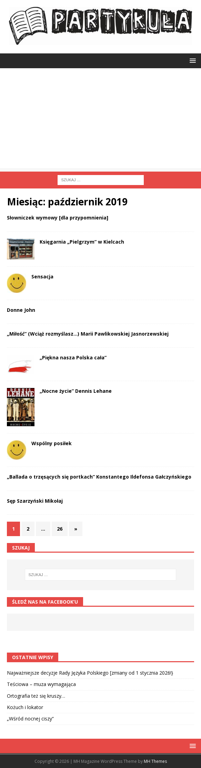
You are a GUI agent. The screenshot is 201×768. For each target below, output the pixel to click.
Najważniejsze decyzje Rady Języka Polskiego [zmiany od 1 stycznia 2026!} (90, 672)
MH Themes (155, 761)
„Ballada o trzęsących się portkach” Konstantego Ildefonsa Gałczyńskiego (99, 476)
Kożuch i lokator (25, 707)
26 (59, 528)
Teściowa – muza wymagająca (41, 684)
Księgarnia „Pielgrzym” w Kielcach (82, 241)
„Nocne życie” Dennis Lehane (76, 391)
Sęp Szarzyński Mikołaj (35, 501)
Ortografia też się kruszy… (36, 696)
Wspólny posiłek (51, 443)
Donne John (21, 310)
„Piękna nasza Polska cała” (73, 357)
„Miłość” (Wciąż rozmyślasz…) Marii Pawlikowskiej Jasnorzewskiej (88, 333)
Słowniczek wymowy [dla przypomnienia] (57, 217)
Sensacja (42, 276)
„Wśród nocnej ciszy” (30, 718)
